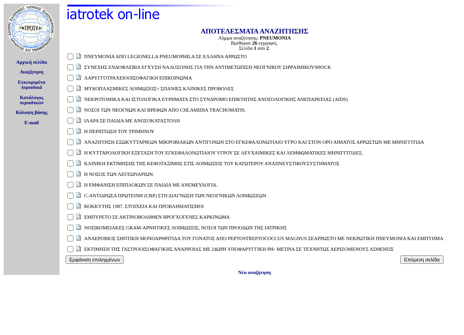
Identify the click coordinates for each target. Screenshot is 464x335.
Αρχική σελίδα (31, 62)
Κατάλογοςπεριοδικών (32, 100)
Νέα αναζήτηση (254, 272)
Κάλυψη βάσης (32, 112)
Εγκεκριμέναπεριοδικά (32, 85)
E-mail (32, 122)
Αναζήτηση (32, 71)
